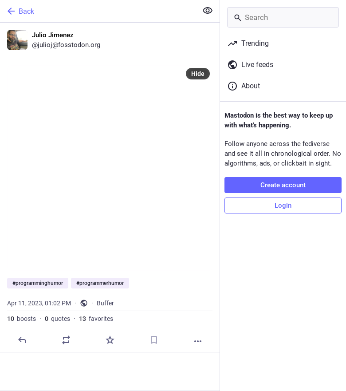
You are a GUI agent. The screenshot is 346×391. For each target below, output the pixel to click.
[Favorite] (110, 340)
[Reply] (22, 340)
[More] (198, 341)
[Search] (283, 17)
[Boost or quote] (66, 340)
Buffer (105, 303)
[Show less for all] (208, 10)
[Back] (98, 11)
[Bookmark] (154, 340)
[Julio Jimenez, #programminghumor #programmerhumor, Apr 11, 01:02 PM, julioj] (110, 187)
